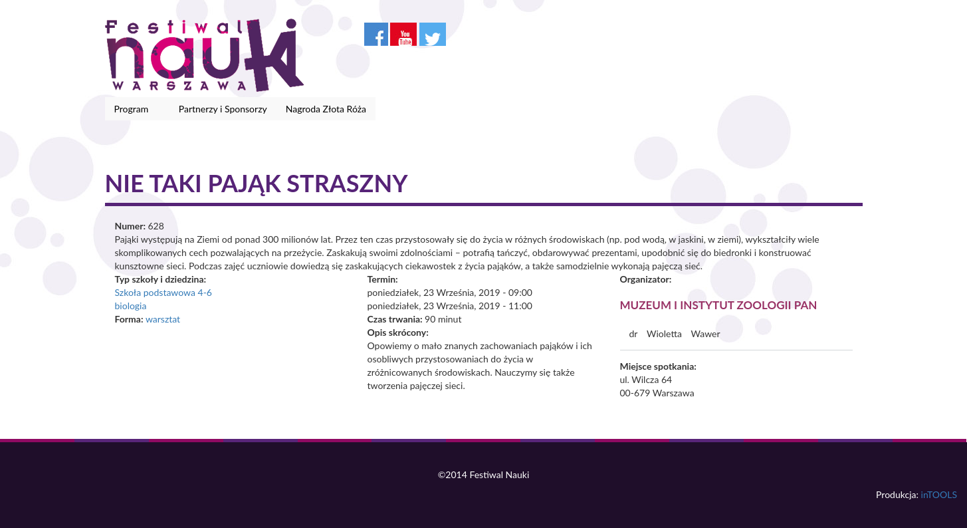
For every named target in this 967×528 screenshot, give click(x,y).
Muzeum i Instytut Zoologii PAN (718, 305)
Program (134, 109)
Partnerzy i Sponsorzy (223, 108)
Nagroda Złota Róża (326, 108)
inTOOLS (939, 494)
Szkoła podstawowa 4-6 (163, 292)
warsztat (163, 319)
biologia (131, 305)
